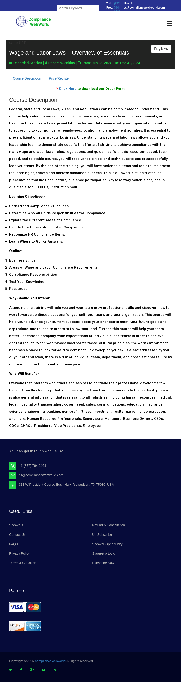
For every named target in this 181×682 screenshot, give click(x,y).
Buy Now (161, 49)
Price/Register (59, 78)
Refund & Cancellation (108, 525)
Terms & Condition (22, 563)
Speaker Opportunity (107, 544)
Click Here (68, 88)
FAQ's (13, 544)
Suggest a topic (103, 553)
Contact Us (17, 534)
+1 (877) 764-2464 (32, 466)
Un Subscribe (102, 534)
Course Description (27, 78)
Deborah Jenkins (61, 63)
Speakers (16, 525)
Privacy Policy (19, 553)
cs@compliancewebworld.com (41, 475)
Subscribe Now (103, 563)
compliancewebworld (50, 661)
